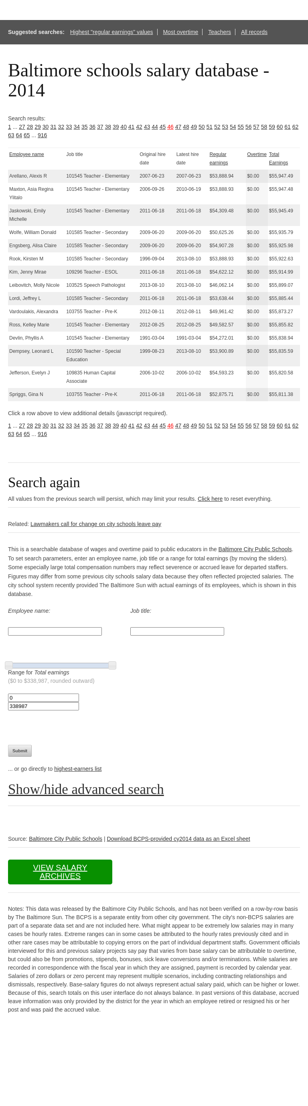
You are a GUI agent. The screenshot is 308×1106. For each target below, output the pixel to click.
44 (155, 127)
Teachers (219, 32)
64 (19, 135)
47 (178, 127)
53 (225, 127)
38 (108, 127)
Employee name (26, 154)
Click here (210, 499)
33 (69, 127)
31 (53, 127)
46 (170, 127)
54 (233, 127)
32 (61, 127)
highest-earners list (77, 769)
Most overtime (180, 32)
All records (254, 32)
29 (37, 127)
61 (287, 127)
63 (11, 135)
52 (217, 127)
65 (27, 135)
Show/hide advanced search (86, 789)
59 (272, 127)
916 (42, 135)
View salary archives (60, 871)
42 (139, 127)
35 (84, 127)
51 (210, 127)
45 (163, 127)
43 (147, 127)
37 (100, 127)
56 (248, 127)
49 (194, 127)
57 (256, 127)
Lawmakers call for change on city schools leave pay (95, 524)
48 (186, 127)
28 (30, 127)
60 (280, 127)
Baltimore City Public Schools (255, 549)
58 (264, 127)
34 (77, 127)
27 (22, 127)
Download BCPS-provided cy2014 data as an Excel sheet (178, 839)
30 (46, 127)
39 (116, 127)
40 (123, 127)
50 (202, 127)
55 (240, 127)
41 (131, 127)
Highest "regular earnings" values (111, 32)
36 (92, 127)
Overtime (257, 154)
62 (295, 127)
